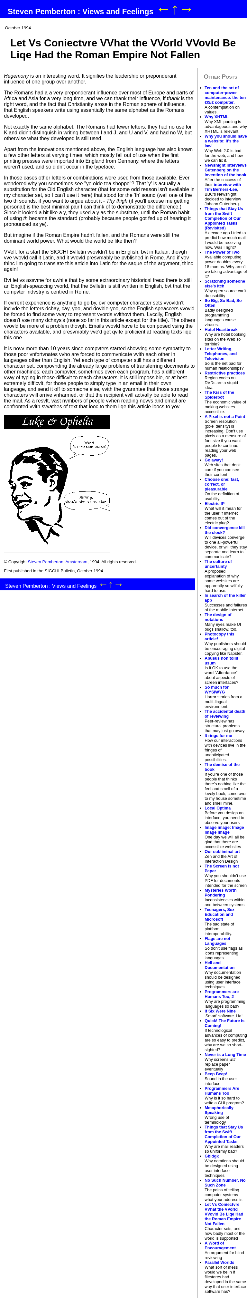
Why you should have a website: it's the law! (226, 141)
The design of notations (218, 617)
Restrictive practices (225, 373)
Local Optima (218, 808)
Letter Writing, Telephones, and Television (221, 353)
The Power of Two (222, 252)
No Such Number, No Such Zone (225, 1182)
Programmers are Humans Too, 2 (222, 994)
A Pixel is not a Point (225, 416)
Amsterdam (76, 561)
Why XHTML (217, 116)
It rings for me (218, 735)
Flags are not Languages (217, 941)
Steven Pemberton (45, 561)
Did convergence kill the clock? (224, 530)
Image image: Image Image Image (224, 830)
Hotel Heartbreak (221, 329)
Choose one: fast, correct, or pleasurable (222, 484)
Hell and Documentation (219, 965)
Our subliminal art (222, 851)
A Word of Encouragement (220, 1245)
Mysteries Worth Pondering (220, 892)
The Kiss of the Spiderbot (219, 395)
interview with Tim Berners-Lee (223, 187)
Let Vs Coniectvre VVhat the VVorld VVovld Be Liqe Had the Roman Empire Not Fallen (224, 1214)
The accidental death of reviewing (225, 714)
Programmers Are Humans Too (222, 1091)
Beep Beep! (216, 1073)
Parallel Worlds (219, 1262)
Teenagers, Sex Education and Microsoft (219, 914)
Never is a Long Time (225, 1054)
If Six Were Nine (220, 1011)
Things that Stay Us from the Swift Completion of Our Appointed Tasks (224, 1134)
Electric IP (214, 503)
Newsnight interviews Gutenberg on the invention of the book (226, 170)
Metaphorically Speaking (219, 1110)
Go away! (214, 460)
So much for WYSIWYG (217, 689)
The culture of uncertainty (218, 564)
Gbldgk (212, 1156)
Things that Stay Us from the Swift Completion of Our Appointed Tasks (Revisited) (224, 218)
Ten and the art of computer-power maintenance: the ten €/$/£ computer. (225, 95)
